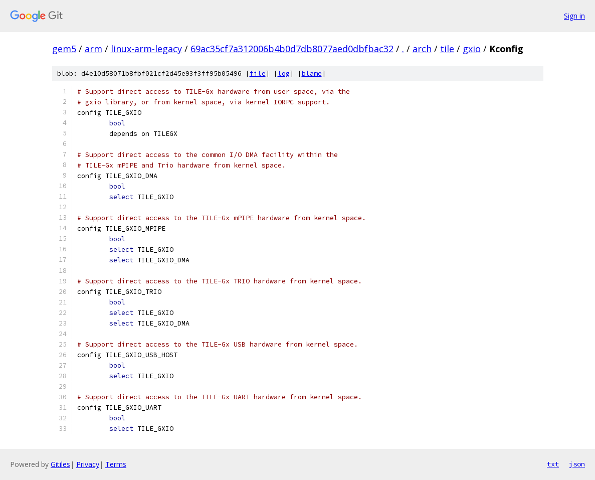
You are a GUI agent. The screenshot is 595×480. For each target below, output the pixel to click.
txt (553, 463)
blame (312, 73)
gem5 (64, 49)
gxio (472, 49)
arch (422, 49)
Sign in (574, 16)
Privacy (87, 464)
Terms (115, 464)
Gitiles (60, 464)
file (258, 73)
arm (93, 49)
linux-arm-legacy (146, 49)
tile (447, 49)
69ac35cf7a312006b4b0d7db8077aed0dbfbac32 (291, 49)
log (284, 73)
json (577, 463)
